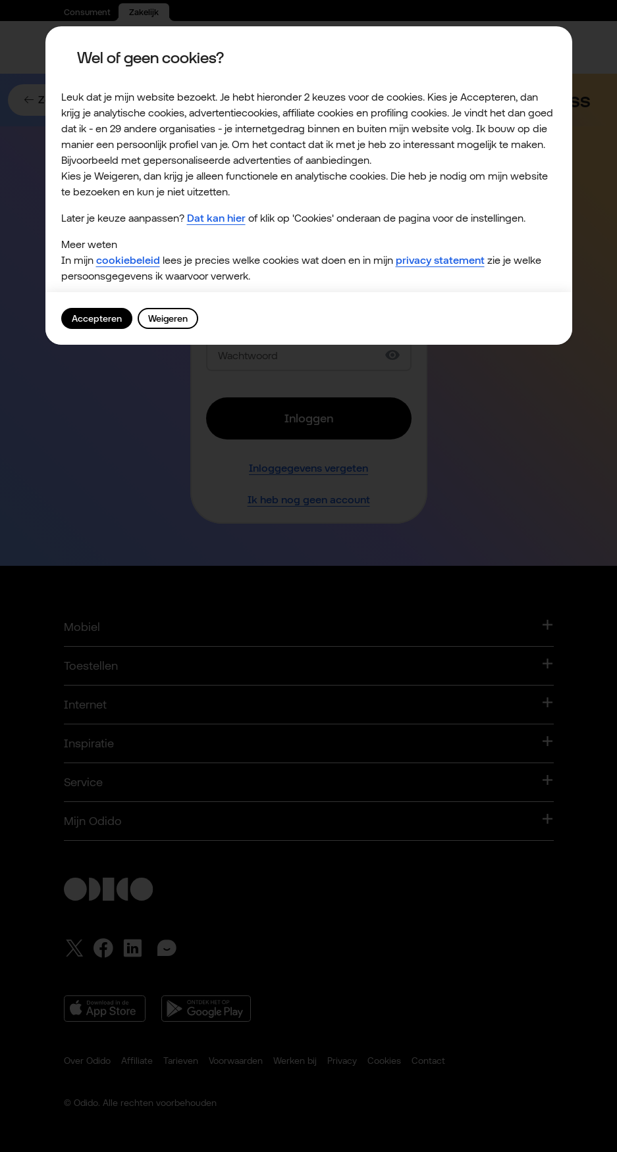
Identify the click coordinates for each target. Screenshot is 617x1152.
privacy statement (440, 260)
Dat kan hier (216, 218)
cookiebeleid (128, 260)
